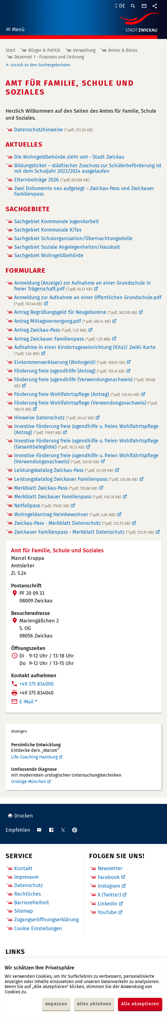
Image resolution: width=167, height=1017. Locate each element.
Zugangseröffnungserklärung (46, 920)
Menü (14, 30)
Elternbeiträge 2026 (52, 180)
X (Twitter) (109, 895)
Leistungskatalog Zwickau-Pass (63, 470)
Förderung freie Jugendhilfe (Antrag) (69, 371)
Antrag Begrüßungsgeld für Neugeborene (75, 312)
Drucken (20, 816)
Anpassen (56, 1003)
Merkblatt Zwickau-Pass (56, 488)
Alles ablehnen (94, 1003)
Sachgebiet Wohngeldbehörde (49, 255)
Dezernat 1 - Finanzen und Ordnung (49, 57)
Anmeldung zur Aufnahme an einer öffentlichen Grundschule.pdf (87, 300)
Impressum (26, 877)
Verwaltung (84, 50)
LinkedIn (107, 904)
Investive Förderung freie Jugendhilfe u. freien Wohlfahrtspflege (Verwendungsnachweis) (86, 458)
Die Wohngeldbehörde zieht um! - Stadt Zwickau (69, 157)
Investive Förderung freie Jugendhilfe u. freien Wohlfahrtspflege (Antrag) (86, 429)
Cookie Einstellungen (38, 929)
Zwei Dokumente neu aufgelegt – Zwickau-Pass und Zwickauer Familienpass (84, 191)
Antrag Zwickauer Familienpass (62, 339)
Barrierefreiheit (31, 903)
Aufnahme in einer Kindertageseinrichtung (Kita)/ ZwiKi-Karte (85, 350)
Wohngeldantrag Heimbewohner (65, 514)
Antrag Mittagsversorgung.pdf (62, 321)
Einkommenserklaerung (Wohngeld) (69, 362)
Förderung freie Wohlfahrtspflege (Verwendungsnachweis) (86, 406)
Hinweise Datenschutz (54, 418)
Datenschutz (28, 885)
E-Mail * (28, 702)
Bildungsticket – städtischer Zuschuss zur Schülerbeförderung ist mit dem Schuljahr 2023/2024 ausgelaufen (87, 168)
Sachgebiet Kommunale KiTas (47, 230)
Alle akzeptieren (140, 1003)
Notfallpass (41, 506)
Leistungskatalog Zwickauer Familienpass (76, 479)
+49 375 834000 (36, 684)
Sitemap (23, 911)
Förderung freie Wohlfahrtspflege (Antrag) (77, 394)
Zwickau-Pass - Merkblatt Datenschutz (72, 523)
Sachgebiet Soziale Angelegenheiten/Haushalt (67, 247)
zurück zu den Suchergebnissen (40, 64)
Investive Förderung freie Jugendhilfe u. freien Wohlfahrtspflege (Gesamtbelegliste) (86, 444)
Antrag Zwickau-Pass (50, 330)
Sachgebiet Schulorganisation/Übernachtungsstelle (73, 239)
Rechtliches (27, 894)
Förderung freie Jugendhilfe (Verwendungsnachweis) (84, 382)
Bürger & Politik (44, 50)
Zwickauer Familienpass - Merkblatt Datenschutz (84, 532)
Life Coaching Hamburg (34, 757)
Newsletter (110, 868)
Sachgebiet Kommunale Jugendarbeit (56, 222)
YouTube (107, 912)
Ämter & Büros (122, 50)
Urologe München (28, 781)
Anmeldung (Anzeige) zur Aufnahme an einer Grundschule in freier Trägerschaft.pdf (82, 286)
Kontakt (23, 868)
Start (11, 50)
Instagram (109, 886)
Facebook (109, 877)
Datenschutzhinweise (53, 130)
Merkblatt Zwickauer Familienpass (67, 497)
